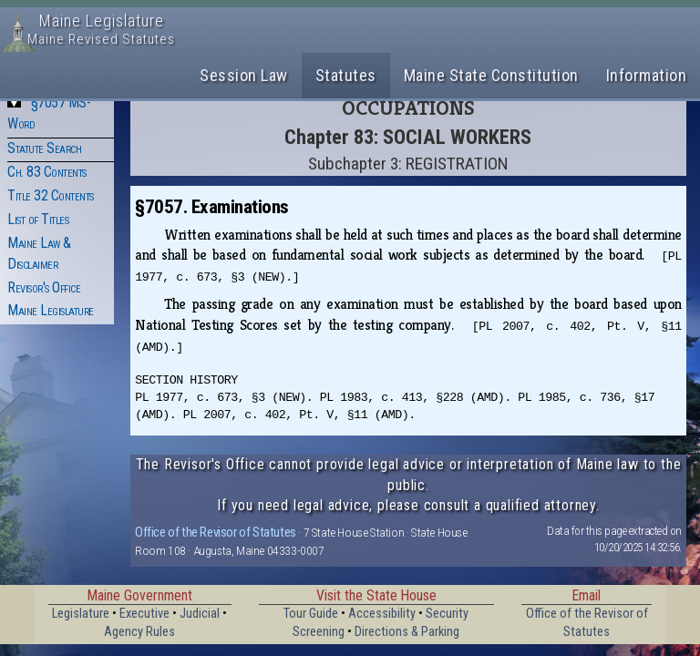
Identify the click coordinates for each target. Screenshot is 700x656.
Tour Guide (310, 613)
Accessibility (382, 613)
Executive (144, 613)
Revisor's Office (43, 287)
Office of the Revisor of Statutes (215, 532)
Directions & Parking (407, 632)
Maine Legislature (50, 310)
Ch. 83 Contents (47, 171)
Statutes (345, 75)
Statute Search (44, 148)
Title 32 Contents (50, 195)
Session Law (244, 75)
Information (646, 75)
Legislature (80, 613)
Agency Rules (139, 632)
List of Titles (37, 219)
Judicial (200, 613)
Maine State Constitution (491, 75)
